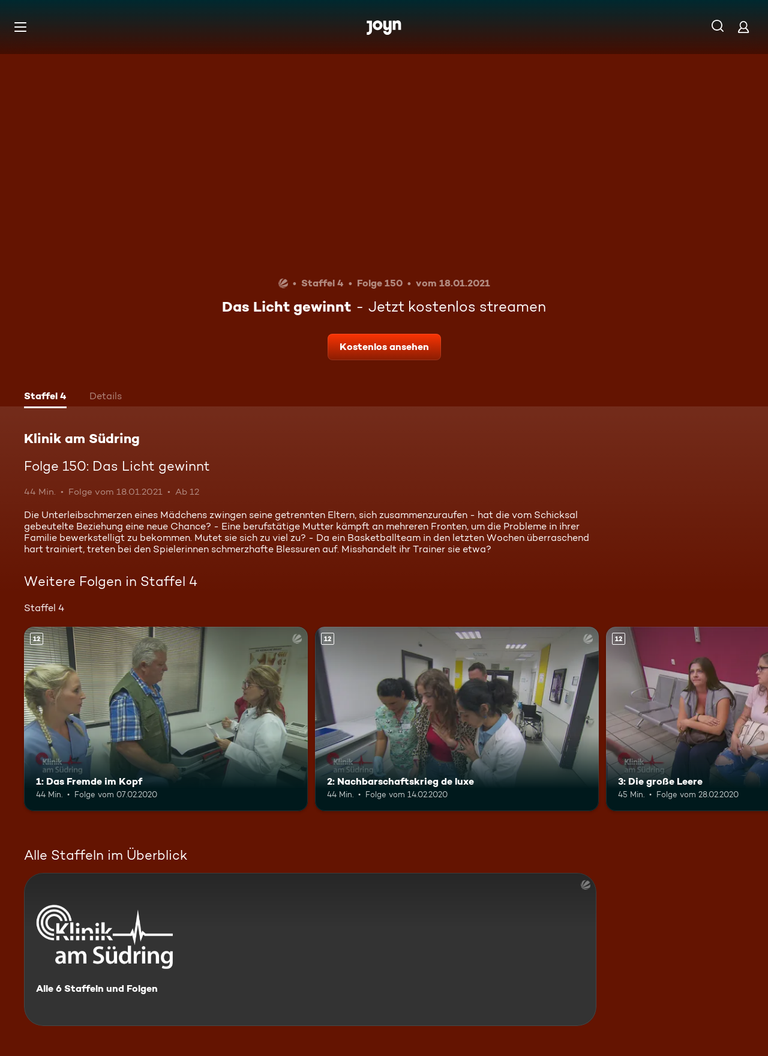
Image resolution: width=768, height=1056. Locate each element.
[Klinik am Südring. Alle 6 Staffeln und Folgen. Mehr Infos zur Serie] (310, 949)
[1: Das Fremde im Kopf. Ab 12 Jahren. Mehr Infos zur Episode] (166, 719)
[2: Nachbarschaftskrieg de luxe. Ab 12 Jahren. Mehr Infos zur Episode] (457, 719)
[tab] (45, 397)
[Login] (743, 26)
